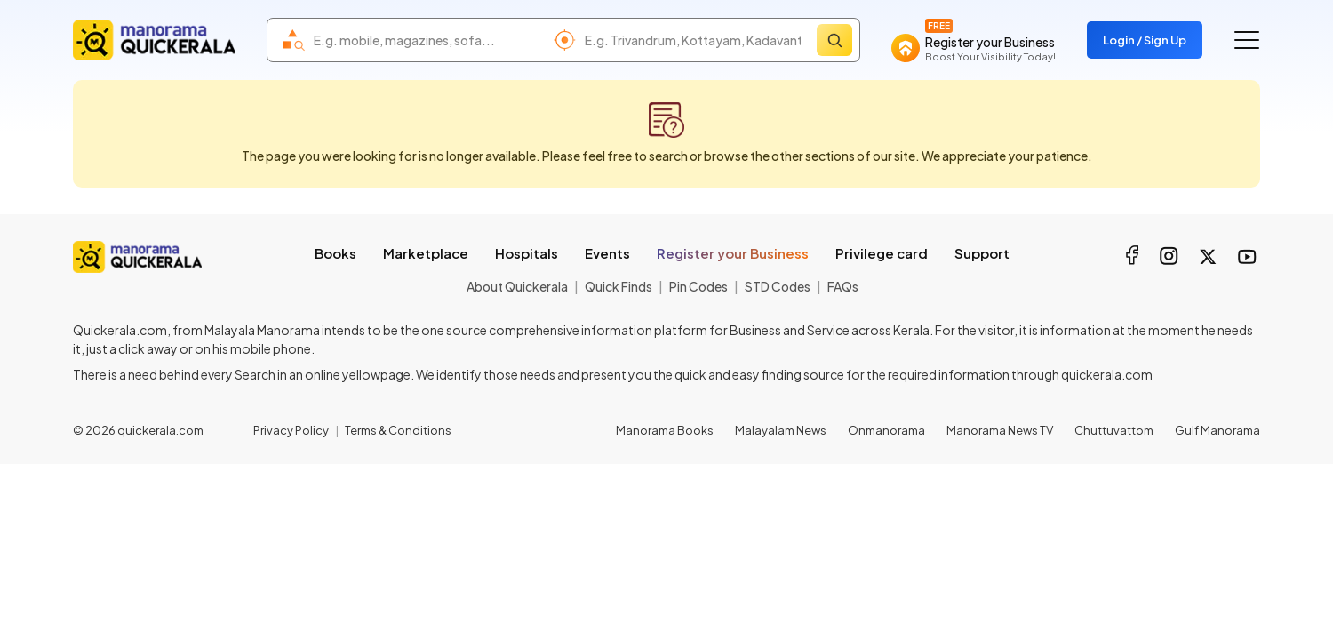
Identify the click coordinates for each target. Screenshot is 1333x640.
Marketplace (425, 252)
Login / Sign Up (1144, 40)
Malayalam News (780, 430)
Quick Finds (618, 286)
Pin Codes (698, 286)
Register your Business (733, 252)
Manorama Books (665, 430)
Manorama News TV (999, 430)
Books (335, 252)
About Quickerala (517, 286)
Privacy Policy (291, 430)
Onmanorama (886, 430)
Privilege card (881, 252)
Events (607, 252)
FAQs (842, 286)
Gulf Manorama (1217, 430)
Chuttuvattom (1113, 430)
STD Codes (777, 286)
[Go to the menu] (1246, 40)
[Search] (834, 40)
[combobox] (422, 40)
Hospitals (526, 252)
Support (982, 252)
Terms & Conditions (398, 430)
